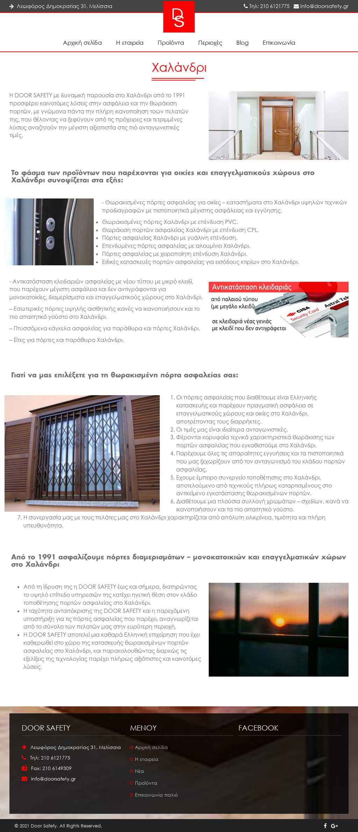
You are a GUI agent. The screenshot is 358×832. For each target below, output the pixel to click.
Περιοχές (210, 42)
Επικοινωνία (279, 42)
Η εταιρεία (130, 42)
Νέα (139, 771)
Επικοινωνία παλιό (156, 795)
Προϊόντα (171, 42)
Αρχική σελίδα (82, 42)
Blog (242, 42)
